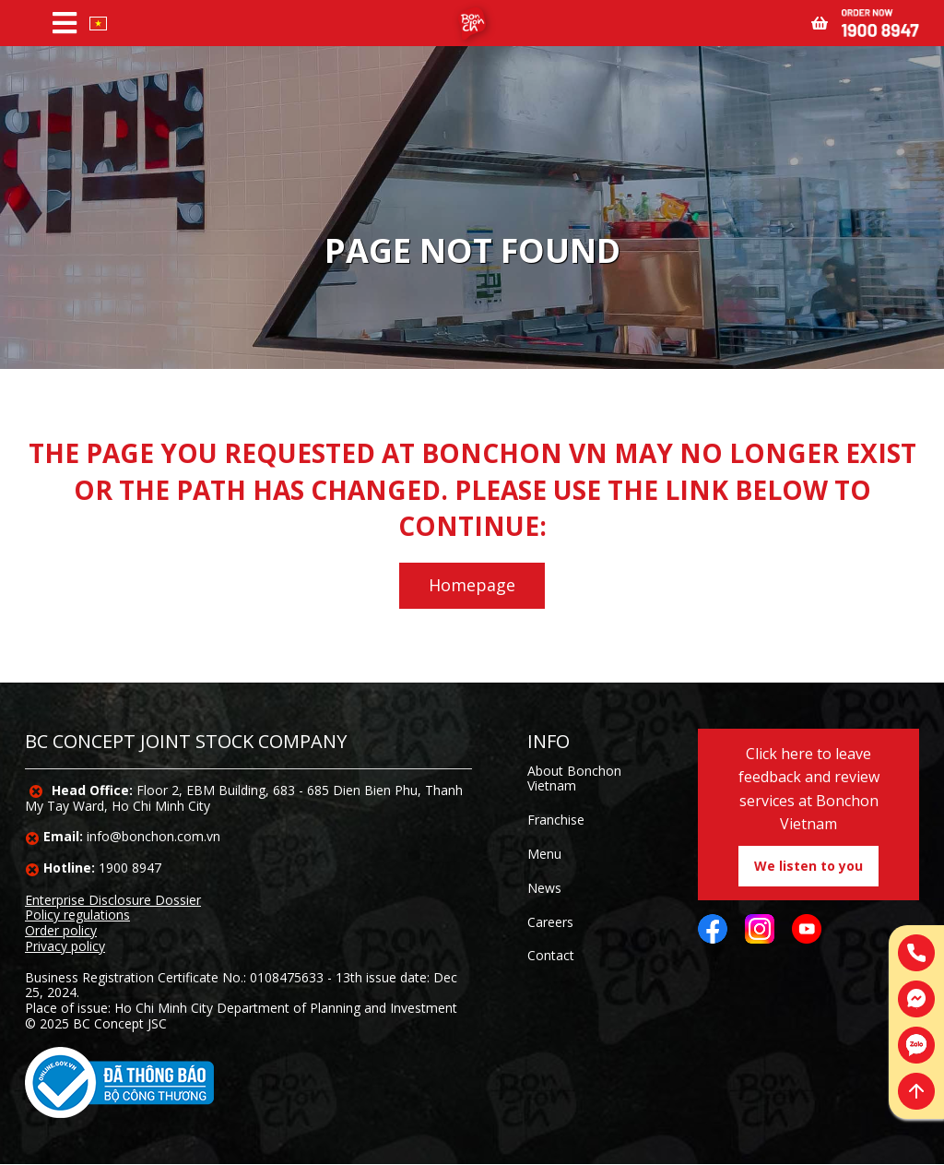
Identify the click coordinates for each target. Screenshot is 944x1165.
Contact (550, 955)
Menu (544, 853)
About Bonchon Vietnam (574, 778)
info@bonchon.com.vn (153, 836)
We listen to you (808, 865)
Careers (550, 922)
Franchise (555, 819)
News (544, 888)
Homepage (472, 585)
